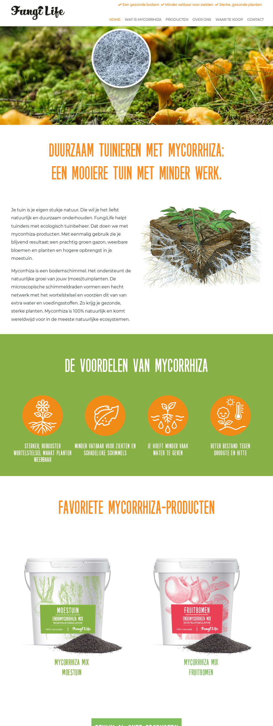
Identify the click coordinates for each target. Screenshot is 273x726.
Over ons (202, 19)
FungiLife (38, 12)
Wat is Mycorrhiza (144, 19)
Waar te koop (230, 19)
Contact (256, 19)
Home (116, 19)
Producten (178, 19)
